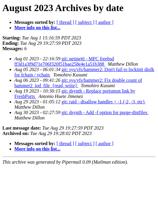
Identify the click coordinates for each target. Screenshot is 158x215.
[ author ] (105, 22)
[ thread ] (65, 22)
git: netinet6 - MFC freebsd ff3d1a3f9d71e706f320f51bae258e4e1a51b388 (64, 61)
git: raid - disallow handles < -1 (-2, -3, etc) (104, 101)
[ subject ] (85, 22)
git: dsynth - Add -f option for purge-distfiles (105, 112)
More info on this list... (37, 27)
